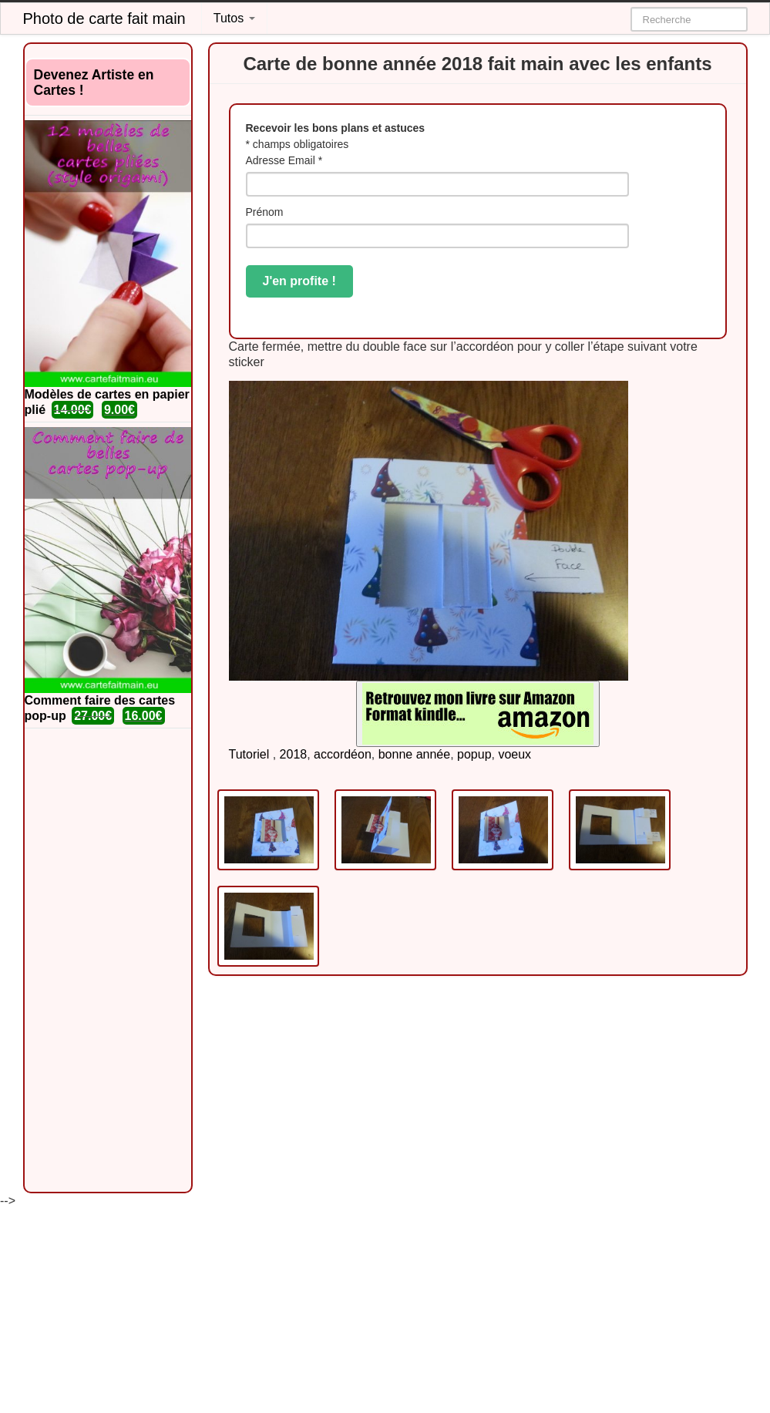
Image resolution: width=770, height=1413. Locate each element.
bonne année (414, 754)
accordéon (343, 754)
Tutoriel (249, 754)
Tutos (234, 18)
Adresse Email (284, 160)
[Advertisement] (108, 960)
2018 (294, 754)
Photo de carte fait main (104, 18)
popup (474, 754)
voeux (514, 754)
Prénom (265, 212)
